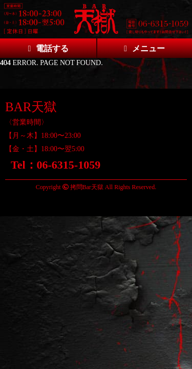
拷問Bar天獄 (86, 187)
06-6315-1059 (69, 164)
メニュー (144, 48)
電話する (48, 48)
